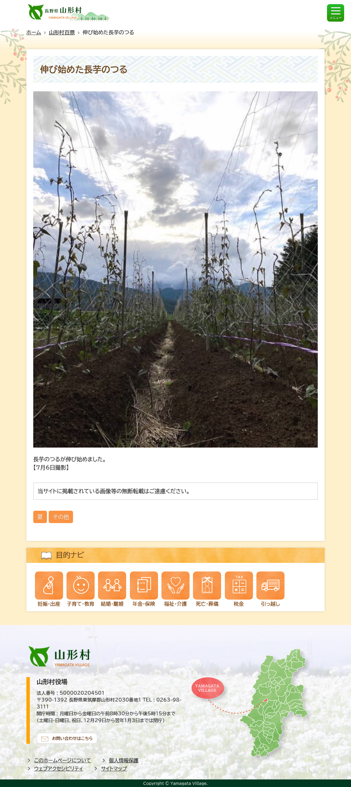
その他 (61, 517)
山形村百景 (62, 32)
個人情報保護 (123, 759)
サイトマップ (114, 767)
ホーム (33, 32)
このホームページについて (62, 759)
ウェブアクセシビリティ (58, 767)
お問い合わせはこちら (74, 736)
